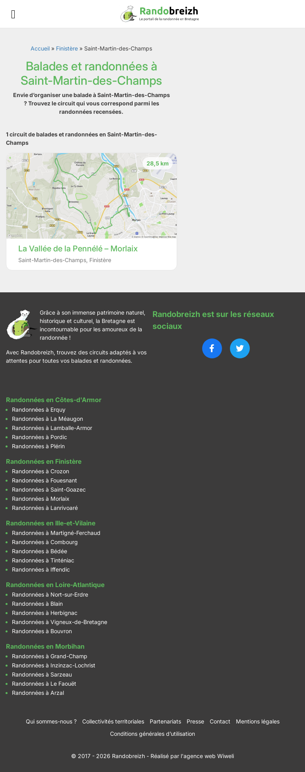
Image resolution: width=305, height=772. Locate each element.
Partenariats (165, 721)
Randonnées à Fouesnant (44, 480)
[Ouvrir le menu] (13, 14)
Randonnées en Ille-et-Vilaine (50, 523)
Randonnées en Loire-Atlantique (55, 585)
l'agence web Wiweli (207, 756)
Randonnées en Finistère (43, 461)
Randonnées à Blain (37, 603)
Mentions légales (258, 721)
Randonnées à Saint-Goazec (49, 489)
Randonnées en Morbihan (45, 646)
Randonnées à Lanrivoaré (45, 507)
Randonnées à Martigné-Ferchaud (56, 532)
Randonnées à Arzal (38, 692)
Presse (195, 721)
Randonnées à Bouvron (42, 631)
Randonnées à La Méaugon (47, 418)
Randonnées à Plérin (38, 446)
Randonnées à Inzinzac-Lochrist (53, 665)
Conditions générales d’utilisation (152, 733)
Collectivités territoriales (113, 721)
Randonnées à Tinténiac (43, 560)
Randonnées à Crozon (40, 471)
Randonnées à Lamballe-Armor (52, 427)
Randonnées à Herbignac (44, 612)
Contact (220, 721)
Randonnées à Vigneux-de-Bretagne (59, 621)
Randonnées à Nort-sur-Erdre (50, 594)
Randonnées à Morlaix (40, 498)
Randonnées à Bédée (39, 551)
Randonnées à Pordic (39, 437)
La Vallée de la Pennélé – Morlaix (78, 248)
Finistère (67, 48)
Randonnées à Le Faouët (44, 683)
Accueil (40, 48)
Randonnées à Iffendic (41, 569)
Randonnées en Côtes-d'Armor (53, 400)
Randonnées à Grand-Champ (49, 656)
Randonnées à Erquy (39, 409)
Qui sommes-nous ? (51, 721)
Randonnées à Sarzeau (42, 674)
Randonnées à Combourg (45, 542)
